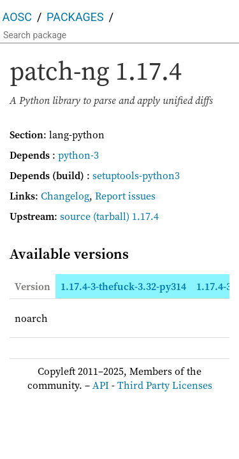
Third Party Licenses (164, 385)
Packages (75, 17)
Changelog (65, 196)
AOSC (17, 17)
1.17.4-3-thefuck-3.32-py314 (123, 286)
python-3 (78, 155)
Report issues (125, 196)
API (100, 385)
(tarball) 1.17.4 (126, 216)
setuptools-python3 (136, 175)
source (75, 216)
